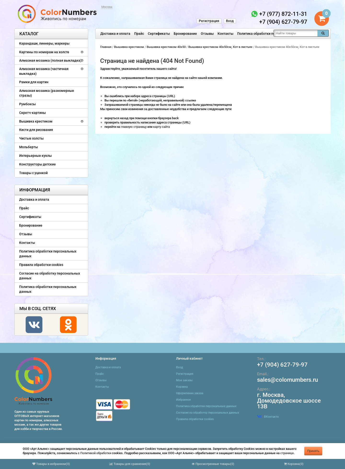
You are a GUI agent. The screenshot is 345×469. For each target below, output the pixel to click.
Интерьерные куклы (35, 156)
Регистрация (209, 21)
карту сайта (161, 127)
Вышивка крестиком (35, 121)
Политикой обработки (95, 453)
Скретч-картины (32, 113)
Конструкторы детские (37, 164)
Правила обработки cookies (41, 265)
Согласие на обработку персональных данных (49, 275)
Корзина (182, 386)
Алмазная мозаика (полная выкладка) (50, 60)
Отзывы (207, 33)
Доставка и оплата (115, 33)
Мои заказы (184, 380)
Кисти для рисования (36, 130)
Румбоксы (27, 104)
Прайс (139, 33)
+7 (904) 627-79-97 (282, 364)
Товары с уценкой (33, 173)
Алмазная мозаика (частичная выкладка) (44, 71)
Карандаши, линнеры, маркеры (44, 43)
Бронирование (185, 33)
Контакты (225, 33)
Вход (230, 21)
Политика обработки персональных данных (272, 33)
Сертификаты (159, 33)
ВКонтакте (268, 416)
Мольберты (28, 147)
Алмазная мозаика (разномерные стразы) (46, 93)
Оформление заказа (189, 393)
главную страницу (134, 127)
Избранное (183, 399)
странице (287, 453)
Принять (313, 451)
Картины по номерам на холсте (44, 52)
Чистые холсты (31, 138)
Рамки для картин (33, 82)
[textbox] (295, 33)
